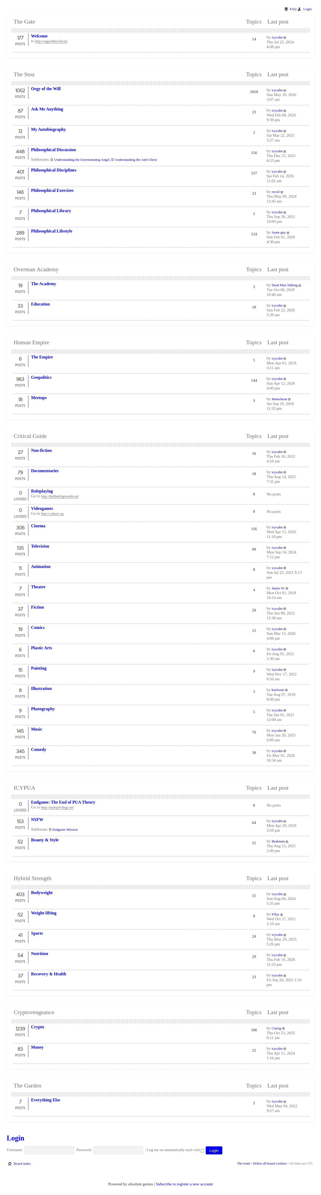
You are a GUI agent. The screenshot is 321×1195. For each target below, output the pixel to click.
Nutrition (39, 953)
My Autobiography (48, 129)
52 (20, 841)
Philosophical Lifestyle (51, 231)
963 (20, 379)
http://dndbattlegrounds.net (60, 496)
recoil (276, 192)
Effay (275, 914)
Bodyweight (42, 892)
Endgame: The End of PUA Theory (63, 802)
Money (37, 1047)
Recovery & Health (48, 974)
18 (20, 399)
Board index (22, 1164)
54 (20, 955)
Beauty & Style (45, 840)
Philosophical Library (51, 210)
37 (20, 608)
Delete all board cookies (269, 1163)
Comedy (38, 749)
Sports (37, 933)
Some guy (278, 232)
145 (20, 730)
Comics (38, 627)
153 (20, 821)
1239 (20, 1028)
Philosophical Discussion (53, 149)
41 (20, 934)
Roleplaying (42, 491)
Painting (39, 668)
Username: (15, 1150)
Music (36, 729)
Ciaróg (276, 1028)
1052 (20, 90)
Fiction (37, 607)
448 (20, 151)
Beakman (278, 841)
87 (20, 110)
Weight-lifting (43, 913)
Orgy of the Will (46, 88)
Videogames (42, 508)
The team (243, 1163)
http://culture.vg (52, 513)
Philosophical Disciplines (53, 170)
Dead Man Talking (284, 285)
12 (20, 131)
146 (20, 192)
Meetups (39, 397)
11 (20, 568)
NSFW (37, 819)
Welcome (39, 36)
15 (20, 669)
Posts (20, 44)
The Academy (43, 283)
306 (20, 527)
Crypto (37, 1027)
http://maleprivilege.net (57, 807)
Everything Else (45, 1100)
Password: (84, 1150)
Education (40, 304)
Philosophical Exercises (52, 190)
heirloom (278, 690)
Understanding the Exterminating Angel (82, 160)
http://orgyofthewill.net (51, 41)
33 (20, 305)
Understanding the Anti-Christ (136, 160)
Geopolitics (41, 377)
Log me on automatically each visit (175, 1150)
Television (40, 546)
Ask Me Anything (47, 109)
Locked (20, 499)
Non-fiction (41, 450)
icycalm (277, 37)
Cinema (38, 526)
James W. (278, 588)
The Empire (42, 357)
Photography (43, 709)
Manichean (279, 399)
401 (20, 171)
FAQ (293, 9)
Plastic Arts (41, 648)
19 (20, 285)
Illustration (41, 688)
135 (20, 547)
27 (20, 452)
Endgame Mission (65, 829)
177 (20, 37)
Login (307, 9)
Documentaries (45, 470)
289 (20, 232)
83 (20, 1048)
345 (20, 751)
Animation (41, 566)
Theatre (38, 587)
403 (20, 894)
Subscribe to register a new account (184, 1184)
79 (20, 472)
